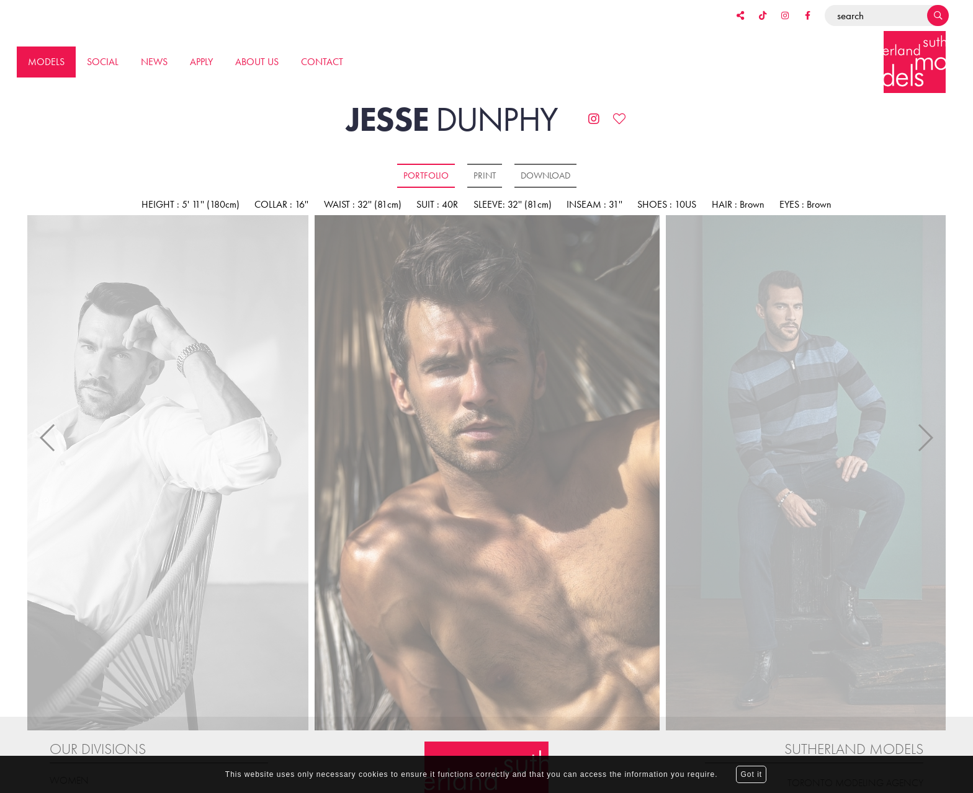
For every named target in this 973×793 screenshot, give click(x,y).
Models (46, 61)
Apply (201, 61)
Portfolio (426, 175)
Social (103, 61)
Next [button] (925, 420)
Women (69, 744)
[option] (487, 473)
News (154, 61)
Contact (322, 61)
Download (545, 175)
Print (484, 175)
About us (257, 61)
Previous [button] (48, 420)
